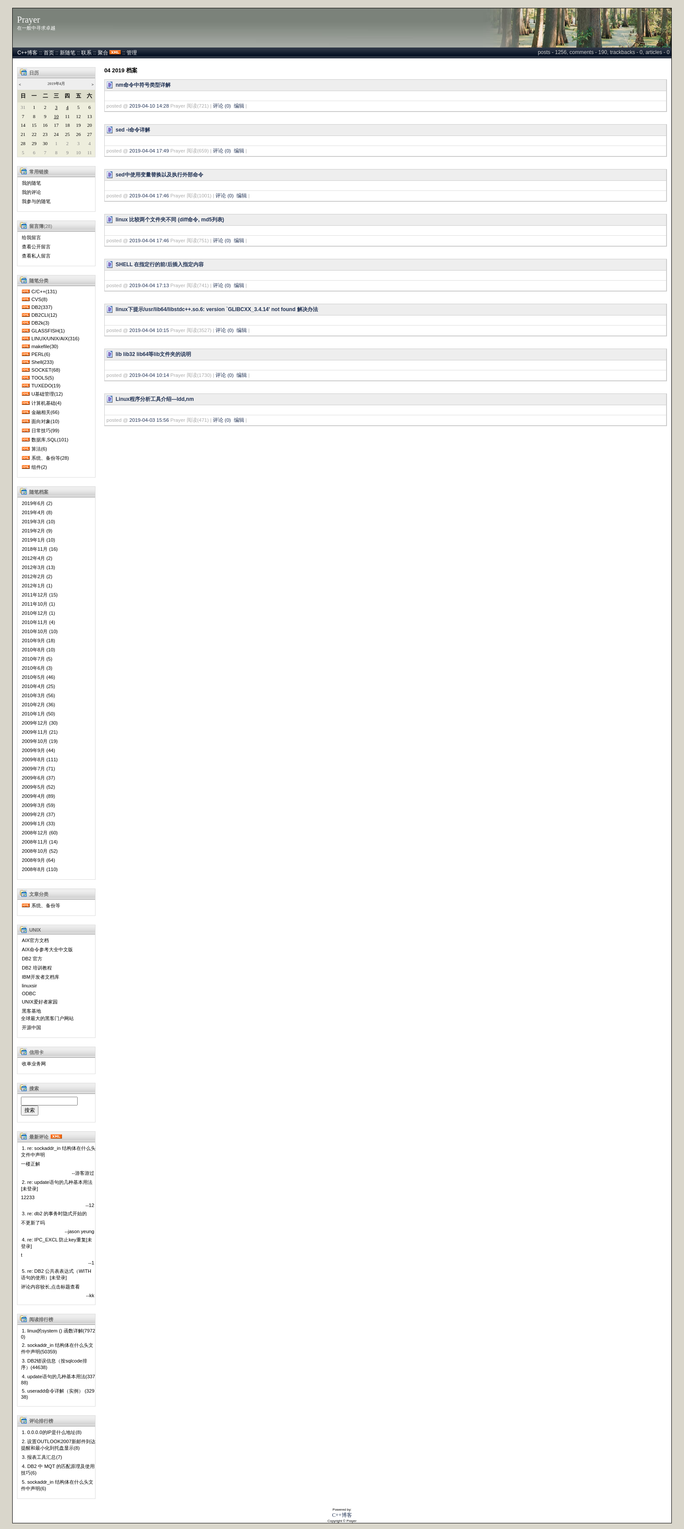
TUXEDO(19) (46, 385)
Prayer (28, 19)
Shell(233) (42, 362)
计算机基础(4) (46, 403)
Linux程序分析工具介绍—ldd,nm (155, 399)
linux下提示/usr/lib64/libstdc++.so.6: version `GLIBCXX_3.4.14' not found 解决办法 (217, 309)
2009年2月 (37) (38, 814)
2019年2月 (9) (37, 530)
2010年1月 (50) (38, 713)
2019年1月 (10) (38, 539)
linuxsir (29, 985)
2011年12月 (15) (40, 594)
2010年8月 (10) (38, 649)
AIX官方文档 (35, 940)
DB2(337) (41, 307)
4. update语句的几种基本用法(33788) (58, 1379)
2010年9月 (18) (38, 640)
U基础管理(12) (47, 394)
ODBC (29, 993)
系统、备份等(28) (50, 458)
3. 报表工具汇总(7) (42, 1457)
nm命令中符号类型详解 (143, 85)
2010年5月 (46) (38, 677)
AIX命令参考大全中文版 (47, 949)
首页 (49, 53)
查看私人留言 (36, 255)
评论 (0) (222, 105)
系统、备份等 (45, 905)
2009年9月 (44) (38, 750)
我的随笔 (31, 183)
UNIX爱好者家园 (40, 1001)
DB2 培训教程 (37, 967)
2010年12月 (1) (38, 613)
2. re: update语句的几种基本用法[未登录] (56, 1185)
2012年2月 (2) (37, 576)
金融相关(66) (45, 412)
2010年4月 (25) (38, 686)
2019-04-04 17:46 (149, 195)
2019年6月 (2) (37, 503)
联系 (86, 53)
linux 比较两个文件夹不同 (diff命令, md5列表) (170, 220)
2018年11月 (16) (40, 549)
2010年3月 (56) (38, 695)
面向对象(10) (45, 421)
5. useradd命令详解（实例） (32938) (57, 1394)
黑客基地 (31, 1011)
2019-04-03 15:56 (149, 420)
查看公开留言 (36, 246)
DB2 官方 (32, 958)
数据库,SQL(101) (49, 439)
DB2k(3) (40, 322)
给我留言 (31, 237)
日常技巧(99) (45, 430)
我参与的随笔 (36, 201)
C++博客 (27, 53)
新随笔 (67, 53)
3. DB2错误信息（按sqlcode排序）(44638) (54, 1364)
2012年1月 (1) (37, 585)
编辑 (239, 105)
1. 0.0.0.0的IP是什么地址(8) (52, 1432)
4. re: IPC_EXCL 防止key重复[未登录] (56, 1243)
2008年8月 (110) (40, 869)
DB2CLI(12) (44, 315)
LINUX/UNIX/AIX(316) (55, 338)
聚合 (103, 53)
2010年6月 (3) (37, 668)
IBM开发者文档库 (40, 977)
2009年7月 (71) (38, 768)
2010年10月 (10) (40, 631)
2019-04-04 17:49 (149, 150)
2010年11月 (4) (38, 622)
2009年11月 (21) (40, 732)
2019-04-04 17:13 (149, 285)
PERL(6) (40, 354)
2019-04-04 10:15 (149, 330)
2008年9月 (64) (38, 860)
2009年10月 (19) (40, 741)
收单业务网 (34, 1063)
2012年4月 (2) (37, 558)
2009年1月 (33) (38, 823)
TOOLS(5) (42, 377)
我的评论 (31, 192)
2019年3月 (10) (38, 521)
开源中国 (31, 1027)
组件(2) (39, 467)
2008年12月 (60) (40, 832)
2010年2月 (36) (38, 704)
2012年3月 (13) (38, 567)
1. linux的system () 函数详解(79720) (58, 1333)
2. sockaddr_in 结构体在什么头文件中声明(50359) (57, 1348)
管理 (132, 53)
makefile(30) (44, 346)
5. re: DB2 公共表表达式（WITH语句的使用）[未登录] (56, 1274)
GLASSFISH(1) (48, 330)
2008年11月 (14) (40, 841)
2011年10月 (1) (38, 604)
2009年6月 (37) (38, 777)
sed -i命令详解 (133, 130)
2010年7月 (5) (37, 658)
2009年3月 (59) (38, 805)
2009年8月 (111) (40, 759)
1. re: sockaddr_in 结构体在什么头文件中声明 (58, 1151)
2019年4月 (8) (37, 512)
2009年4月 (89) (38, 796)
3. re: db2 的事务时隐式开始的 (54, 1213)
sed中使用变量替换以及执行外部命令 (159, 175)
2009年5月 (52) (38, 787)
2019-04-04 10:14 (149, 375)
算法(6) (39, 448)
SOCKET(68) (45, 370)
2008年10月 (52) (40, 851)
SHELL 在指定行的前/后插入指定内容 (160, 264)
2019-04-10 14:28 (149, 105)
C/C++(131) (44, 291)
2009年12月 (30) (40, 723)
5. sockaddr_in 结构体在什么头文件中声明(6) (57, 1485)
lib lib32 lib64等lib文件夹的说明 (153, 354)
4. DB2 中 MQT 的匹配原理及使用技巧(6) (58, 1469)
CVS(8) (39, 299)
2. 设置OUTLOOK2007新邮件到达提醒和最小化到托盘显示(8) (58, 1445)
